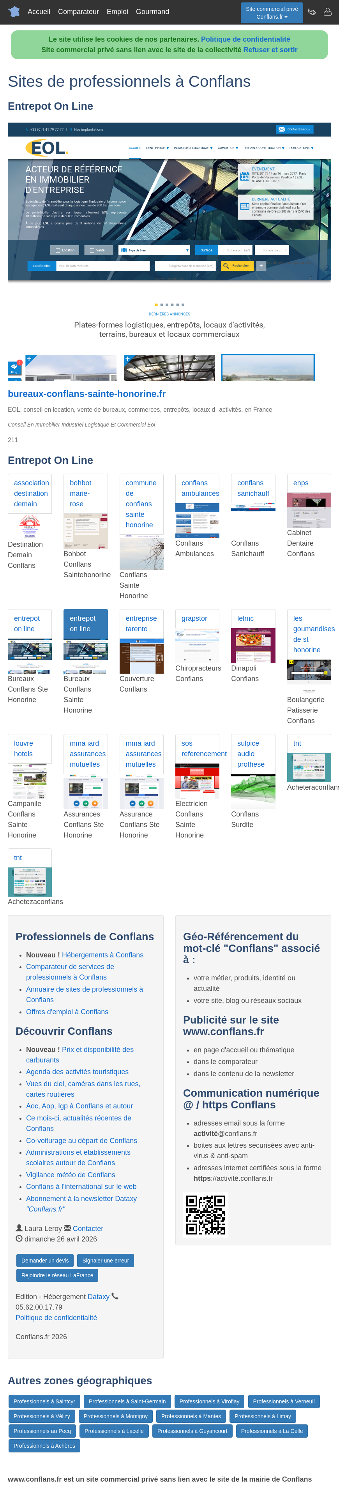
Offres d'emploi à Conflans (67, 1012)
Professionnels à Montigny (116, 1416)
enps (301, 483)
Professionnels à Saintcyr (44, 1401)
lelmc (245, 618)
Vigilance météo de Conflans (70, 1175)
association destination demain (31, 493)
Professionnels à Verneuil (284, 1401)
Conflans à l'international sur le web (81, 1186)
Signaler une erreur (105, 1260)
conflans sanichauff (253, 488)
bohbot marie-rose (80, 493)
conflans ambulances (200, 488)
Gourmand (152, 12)
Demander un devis (45, 1260)
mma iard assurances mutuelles (88, 753)
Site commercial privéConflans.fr (272, 13)
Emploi (117, 12)
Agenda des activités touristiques (77, 1072)
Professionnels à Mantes (191, 1416)
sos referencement (200, 748)
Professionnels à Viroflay (210, 1401)
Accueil (39, 12)
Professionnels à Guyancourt (192, 1431)
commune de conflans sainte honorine (141, 504)
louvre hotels (23, 748)
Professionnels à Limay (263, 1416)
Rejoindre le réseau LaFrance (57, 1275)
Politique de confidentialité (245, 39)
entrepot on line (27, 624)
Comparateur (78, 12)
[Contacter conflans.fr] (327, 11)
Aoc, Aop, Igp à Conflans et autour (79, 1106)
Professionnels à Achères (44, 1446)
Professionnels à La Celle (272, 1431)
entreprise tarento (141, 624)
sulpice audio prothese (251, 753)
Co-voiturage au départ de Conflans (81, 1141)
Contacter (88, 1229)
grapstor (194, 618)
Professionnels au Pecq (42, 1431)
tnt (297, 743)
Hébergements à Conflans (102, 955)
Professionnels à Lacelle (114, 1431)
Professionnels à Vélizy (42, 1416)
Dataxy (98, 1297)
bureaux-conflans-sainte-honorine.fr (87, 394)
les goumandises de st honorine (312, 634)
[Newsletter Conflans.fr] (312, 11)
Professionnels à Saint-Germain (127, 1401)
